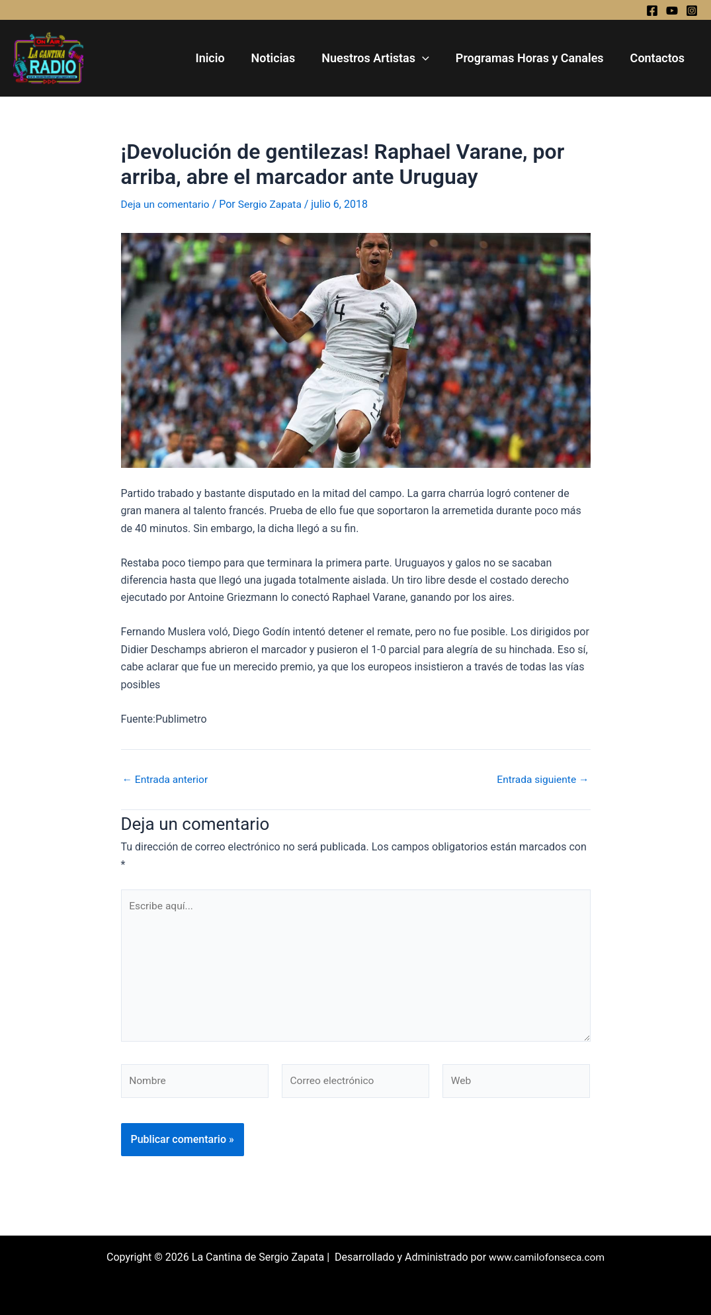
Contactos (659, 58)
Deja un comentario (166, 204)
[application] (429, 58)
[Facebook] (652, 11)
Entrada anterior (166, 779)
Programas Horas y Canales (534, 58)
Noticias (283, 58)
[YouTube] (672, 11)
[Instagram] (692, 11)
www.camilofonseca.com (546, 1257)
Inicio (221, 58)
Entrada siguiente (541, 779)
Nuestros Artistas (382, 58)
